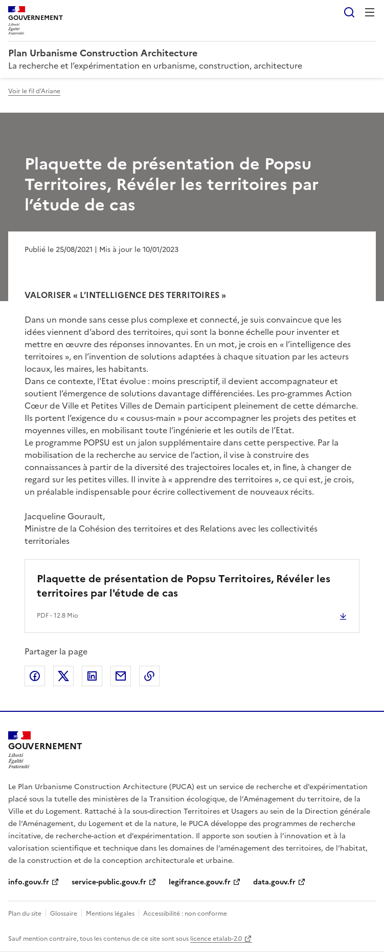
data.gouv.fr (274, 882)
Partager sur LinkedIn (92, 676)
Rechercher (349, 12)
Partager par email (120, 676)
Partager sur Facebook (35, 676)
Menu (369, 12)
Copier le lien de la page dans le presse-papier (149, 676)
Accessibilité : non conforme (185, 913)
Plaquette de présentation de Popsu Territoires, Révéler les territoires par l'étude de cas (183, 586)
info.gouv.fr (28, 882)
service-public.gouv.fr (109, 882)
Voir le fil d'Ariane (34, 91)
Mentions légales (110, 913)
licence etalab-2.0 (216, 938)
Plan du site (24, 913)
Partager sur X (63, 676)
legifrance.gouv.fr (200, 882)
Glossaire (63, 913)
